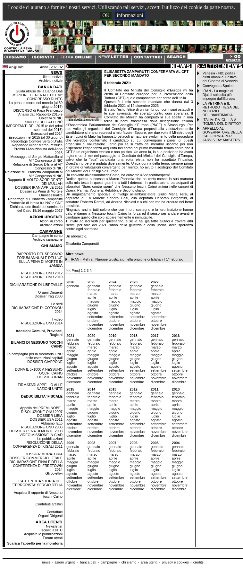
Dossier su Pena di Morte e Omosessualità (41, 193)
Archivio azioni (51, 225)
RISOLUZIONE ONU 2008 (42, 427)
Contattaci (55, 512)
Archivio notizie (51, 80)
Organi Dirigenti (50, 292)
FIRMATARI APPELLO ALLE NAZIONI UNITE (40, 387)
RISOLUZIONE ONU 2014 (42, 323)
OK (106, 15)
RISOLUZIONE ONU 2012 (42, 273)
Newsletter (54, 526)
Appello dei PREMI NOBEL (41, 408)
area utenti (149, 562)
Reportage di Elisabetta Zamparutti (35, 199)
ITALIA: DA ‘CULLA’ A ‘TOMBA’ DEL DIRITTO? (222, 121)
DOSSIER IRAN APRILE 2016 (39, 187)
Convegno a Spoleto (219, 86)
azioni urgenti (64, 562)
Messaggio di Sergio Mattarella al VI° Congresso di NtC (37, 158)
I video (57, 319)
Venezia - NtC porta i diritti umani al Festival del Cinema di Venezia (220, 77)
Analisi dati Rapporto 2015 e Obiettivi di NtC (40, 116)
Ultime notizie (52, 77)
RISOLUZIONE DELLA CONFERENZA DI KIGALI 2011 (38, 444)
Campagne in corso (47, 235)
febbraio (94, 290)
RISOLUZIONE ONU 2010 (42, 277)
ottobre (93, 320)
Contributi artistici (49, 504)
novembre (95, 324)
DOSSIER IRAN (50, 377)
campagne (109, 562)
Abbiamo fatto (52, 423)
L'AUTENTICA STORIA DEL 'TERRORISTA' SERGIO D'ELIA (37, 483)
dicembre (95, 328)
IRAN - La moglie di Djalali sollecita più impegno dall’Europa (219, 94)
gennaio (72, 286)
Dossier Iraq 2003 (49, 296)
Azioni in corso (51, 221)
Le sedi (57, 304)
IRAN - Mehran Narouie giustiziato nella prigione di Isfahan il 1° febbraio (127, 259)
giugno (93, 305)
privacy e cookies (175, 562)
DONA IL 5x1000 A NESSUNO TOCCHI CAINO (39, 371)
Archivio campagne (48, 239)
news (46, 562)
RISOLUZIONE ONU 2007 (42, 412)
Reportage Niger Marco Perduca (37, 145)
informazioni (130, 15)
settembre (95, 317)
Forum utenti (53, 538)
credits (198, 562)
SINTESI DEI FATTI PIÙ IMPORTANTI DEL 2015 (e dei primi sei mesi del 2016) (34, 126)
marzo (92, 294)
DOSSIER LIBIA (50, 415)
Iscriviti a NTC (52, 530)
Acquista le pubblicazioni (43, 534)
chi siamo (129, 562)
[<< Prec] (73, 270)
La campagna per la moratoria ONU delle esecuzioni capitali (35, 356)
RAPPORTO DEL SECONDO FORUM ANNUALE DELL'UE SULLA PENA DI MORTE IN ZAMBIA (39, 259)
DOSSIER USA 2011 (46, 419)
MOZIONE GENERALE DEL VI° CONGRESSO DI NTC (38, 97)
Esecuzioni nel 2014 (47, 133)
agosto (93, 313)
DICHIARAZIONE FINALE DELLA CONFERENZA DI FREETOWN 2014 (36, 465)
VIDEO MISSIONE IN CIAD (41, 435)
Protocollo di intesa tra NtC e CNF (36, 203)
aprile (92, 297)
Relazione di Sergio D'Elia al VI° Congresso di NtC (38, 166)
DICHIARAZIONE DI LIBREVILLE (36, 285)
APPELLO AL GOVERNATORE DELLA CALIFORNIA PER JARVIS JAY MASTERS (222, 134)
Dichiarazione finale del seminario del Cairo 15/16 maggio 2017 (36, 208)
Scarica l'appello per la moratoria (35, 543)
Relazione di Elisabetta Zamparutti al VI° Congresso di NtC (34, 174)
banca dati (88, 562)
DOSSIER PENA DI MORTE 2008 (36, 431)
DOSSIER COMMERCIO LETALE (36, 458)
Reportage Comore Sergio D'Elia (37, 141)
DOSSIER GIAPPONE (45, 362)
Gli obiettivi (54, 473)
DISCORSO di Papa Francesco (38, 110)
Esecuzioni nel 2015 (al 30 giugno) (35, 137)
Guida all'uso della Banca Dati (39, 91)
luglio (92, 309)
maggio (93, 301)
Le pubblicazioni (50, 439)
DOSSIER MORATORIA (44, 454)
